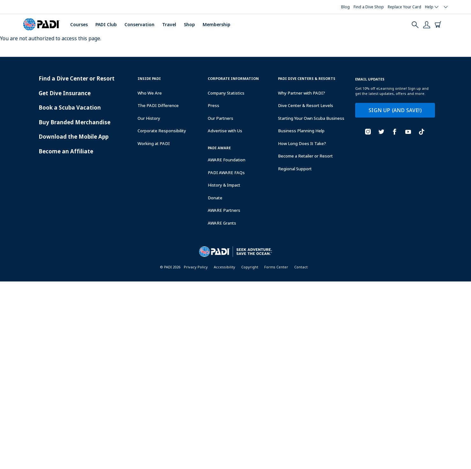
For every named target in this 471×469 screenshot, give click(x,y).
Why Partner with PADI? (301, 93)
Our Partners (220, 118)
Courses (79, 24)
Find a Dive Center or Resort (77, 78)
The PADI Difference (158, 105)
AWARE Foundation (226, 160)
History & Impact (224, 185)
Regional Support (295, 169)
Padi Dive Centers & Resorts (306, 78)
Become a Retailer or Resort (305, 156)
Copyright (249, 267)
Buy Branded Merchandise (74, 122)
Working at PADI (154, 143)
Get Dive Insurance (65, 93)
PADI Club (106, 24)
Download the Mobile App (73, 136)
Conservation (139, 24)
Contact (301, 267)
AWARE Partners (224, 210)
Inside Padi (149, 78)
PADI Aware (219, 147)
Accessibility (224, 267)
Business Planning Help (301, 131)
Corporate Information (233, 78)
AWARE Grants (222, 223)
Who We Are (150, 93)
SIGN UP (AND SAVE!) (395, 110)
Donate (215, 198)
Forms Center (276, 267)
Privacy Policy (196, 267)
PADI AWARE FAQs (226, 172)
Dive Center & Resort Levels (305, 105)
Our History (149, 118)
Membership (216, 24)
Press (213, 105)
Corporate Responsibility (162, 131)
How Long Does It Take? (302, 143)
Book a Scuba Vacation (70, 107)
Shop (189, 24)
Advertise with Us (225, 131)
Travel (169, 24)
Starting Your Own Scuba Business (311, 118)
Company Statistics (226, 93)
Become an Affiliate (66, 151)
